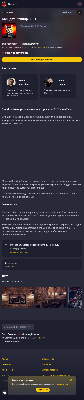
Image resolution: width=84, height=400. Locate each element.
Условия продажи (50, 370)
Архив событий (8, 370)
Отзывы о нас (48, 359)
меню (14, 266)
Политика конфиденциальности (56, 375)
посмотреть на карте (19, 252)
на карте (41, 47)
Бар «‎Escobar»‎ (9, 43)
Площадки (6, 364)
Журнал (5, 381)
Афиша (5, 359)
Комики (5, 375)
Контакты (46, 364)
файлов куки (63, 384)
